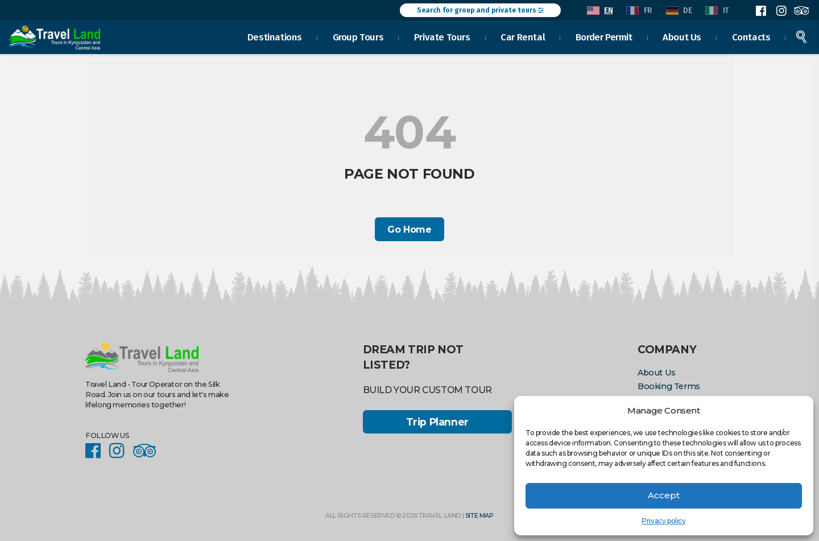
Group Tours (358, 36)
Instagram (781, 11)
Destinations (274, 36)
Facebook (761, 11)
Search (801, 36)
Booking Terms (669, 386)
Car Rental (523, 36)
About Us (682, 36)
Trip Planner (437, 422)
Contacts (751, 36)
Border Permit (604, 36)
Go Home (409, 229)
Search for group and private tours (480, 10)
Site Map (479, 515)
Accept (664, 495)
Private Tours (442, 36)
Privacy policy (663, 521)
